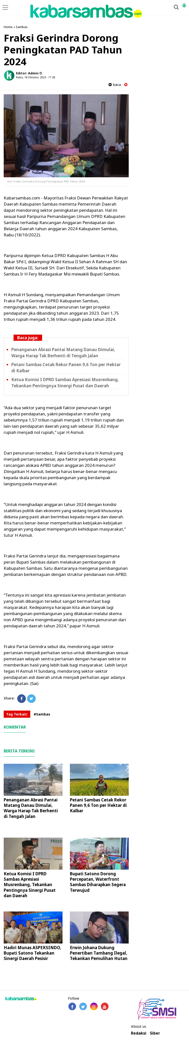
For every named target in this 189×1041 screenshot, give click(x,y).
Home (8, 27)
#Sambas (42, 714)
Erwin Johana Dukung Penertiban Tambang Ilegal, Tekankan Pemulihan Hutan (98, 953)
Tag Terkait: (17, 714)
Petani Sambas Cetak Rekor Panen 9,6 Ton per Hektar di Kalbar (98, 805)
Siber (155, 1033)
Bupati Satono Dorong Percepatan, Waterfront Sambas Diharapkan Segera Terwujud (98, 882)
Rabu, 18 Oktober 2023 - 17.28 (35, 77)
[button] (184, 3)
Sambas (22, 27)
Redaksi (138, 1033)
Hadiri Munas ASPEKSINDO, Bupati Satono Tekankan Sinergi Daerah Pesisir (32, 953)
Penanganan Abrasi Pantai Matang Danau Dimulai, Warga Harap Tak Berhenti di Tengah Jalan (31, 808)
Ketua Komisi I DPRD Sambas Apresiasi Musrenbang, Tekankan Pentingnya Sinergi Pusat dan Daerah (30, 884)
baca (115, 84)
